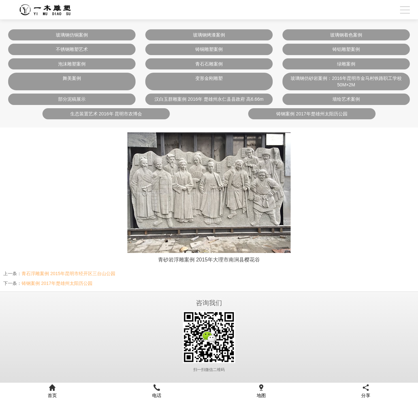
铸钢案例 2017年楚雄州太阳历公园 (311, 113)
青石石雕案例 (209, 63)
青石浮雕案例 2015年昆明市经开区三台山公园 (68, 273)
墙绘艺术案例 (346, 99)
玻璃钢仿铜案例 (72, 34)
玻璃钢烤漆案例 (209, 34)
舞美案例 (72, 78)
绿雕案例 (346, 63)
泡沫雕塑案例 (72, 63)
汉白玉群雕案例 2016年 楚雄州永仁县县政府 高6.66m (209, 99)
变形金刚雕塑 (209, 78)
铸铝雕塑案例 (346, 49)
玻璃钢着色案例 (346, 34)
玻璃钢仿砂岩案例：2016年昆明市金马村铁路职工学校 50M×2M (346, 81)
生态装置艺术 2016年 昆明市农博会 (106, 113)
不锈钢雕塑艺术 (72, 49)
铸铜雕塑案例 (209, 49)
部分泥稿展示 (72, 99)
